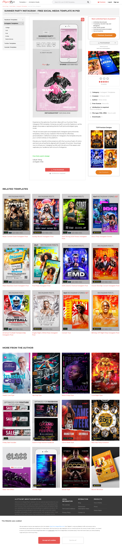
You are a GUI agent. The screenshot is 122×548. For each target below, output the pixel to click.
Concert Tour (66, 363)
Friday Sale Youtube (9, 473)
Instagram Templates (11, 23)
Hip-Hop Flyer (37, 426)
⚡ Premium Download (104, 35)
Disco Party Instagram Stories (102, 267)
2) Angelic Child (38, 162)
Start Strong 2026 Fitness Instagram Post (74, 268)
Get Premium (103, 209)
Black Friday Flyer (68, 426)
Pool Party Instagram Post (41, 316)
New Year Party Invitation (100, 473)
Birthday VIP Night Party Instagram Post (105, 363)
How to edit (112, 113)
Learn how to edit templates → (104, 48)
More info (105, 103)
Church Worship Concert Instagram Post (105, 316)
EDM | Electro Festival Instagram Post (75, 316)
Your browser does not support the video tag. (103, 63)
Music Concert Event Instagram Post (15, 267)
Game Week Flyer (68, 473)
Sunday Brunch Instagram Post (43, 267)
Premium (101, 2)
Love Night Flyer (97, 426)
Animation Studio (34, 2)
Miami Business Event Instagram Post (16, 316)
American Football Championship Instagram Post (14, 364)
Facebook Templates (10, 19)
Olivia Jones (102, 100)
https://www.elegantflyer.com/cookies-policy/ (66, 530)
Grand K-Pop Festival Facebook (43, 473)
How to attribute (95, 109)
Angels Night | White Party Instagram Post (45, 364)
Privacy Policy (33, 532)
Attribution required (57, 173)
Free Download (57, 170)
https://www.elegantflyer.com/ (57, 526)
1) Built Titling (37, 160)
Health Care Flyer (8, 426)
